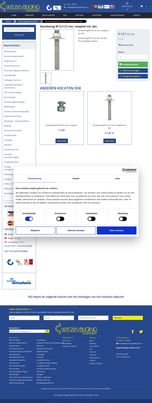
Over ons (79, 15)
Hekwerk (8, 144)
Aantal (121, 52)
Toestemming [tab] (34, 178)
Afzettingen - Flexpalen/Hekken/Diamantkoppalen (16, 121)
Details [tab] (76, 178)
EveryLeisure (101, 401)
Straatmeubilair (10, 135)
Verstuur (118, 317)
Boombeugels (10, 97)
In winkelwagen (130, 64)
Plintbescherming (43, 380)
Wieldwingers (9, 106)
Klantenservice (117, 15)
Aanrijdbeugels (10, 75)
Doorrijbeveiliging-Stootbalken (16, 70)
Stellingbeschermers (12, 80)
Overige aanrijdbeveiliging (46, 368)
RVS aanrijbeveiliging (12, 92)
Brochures (66, 340)
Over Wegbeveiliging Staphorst (65, 395)
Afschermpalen (10, 51)
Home (91, 340)
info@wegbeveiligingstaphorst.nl (75, 7)
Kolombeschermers (12, 65)
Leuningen (8, 139)
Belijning (7, 125)
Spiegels (40, 374)
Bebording (40, 371)
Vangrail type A (10, 60)
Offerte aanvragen (131, 70)
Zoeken (18, 34)
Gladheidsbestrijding (12, 116)
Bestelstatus (67, 343)
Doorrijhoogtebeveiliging (14, 101)
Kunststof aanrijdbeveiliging (11, 156)
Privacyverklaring (95, 363)
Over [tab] (117, 178)
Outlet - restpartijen (44, 377)
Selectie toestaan (76, 230)
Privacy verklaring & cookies (88, 395)
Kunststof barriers (11, 149)
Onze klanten (48, 15)
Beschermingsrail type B (14, 56)
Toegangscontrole (11, 161)
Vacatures (97, 15)
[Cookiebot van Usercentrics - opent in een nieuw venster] (124, 170)
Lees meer (52, 143)
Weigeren (35, 230)
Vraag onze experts (131, 76)
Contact (136, 15)
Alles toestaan (117, 230)
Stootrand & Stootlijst (13, 130)
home (14, 15)
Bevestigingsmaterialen (45, 383)
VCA (64, 15)
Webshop (29, 15)
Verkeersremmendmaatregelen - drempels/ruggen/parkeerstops (16, 111)
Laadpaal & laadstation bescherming (13, 86)
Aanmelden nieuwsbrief (47, 331)
